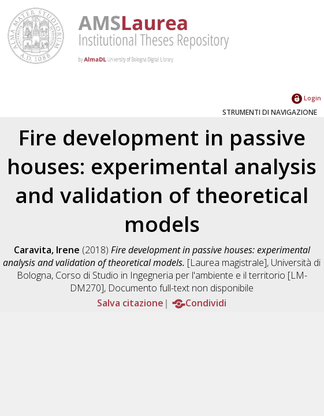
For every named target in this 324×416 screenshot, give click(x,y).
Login (306, 97)
